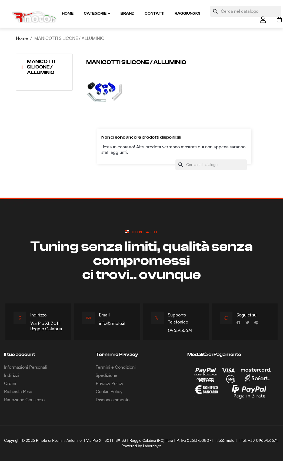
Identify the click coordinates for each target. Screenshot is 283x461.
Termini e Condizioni (116, 367)
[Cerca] (245, 11)
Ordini (10, 383)
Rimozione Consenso (24, 400)
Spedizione (106, 375)
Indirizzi (11, 375)
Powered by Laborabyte (141, 446)
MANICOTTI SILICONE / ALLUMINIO (41, 67)
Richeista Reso (18, 392)
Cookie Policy (109, 392)
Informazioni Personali (25, 367)
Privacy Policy (109, 383)
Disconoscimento (112, 400)
